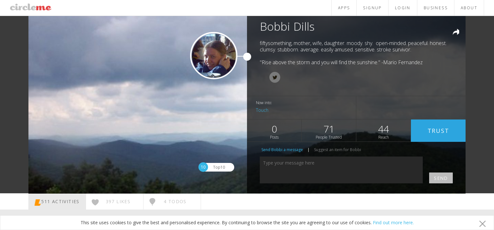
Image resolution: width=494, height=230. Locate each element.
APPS (344, 8)
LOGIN (403, 8)
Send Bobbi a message (282, 149)
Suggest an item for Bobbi (337, 149)
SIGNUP (372, 8)
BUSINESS (436, 8)
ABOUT (469, 8)
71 (329, 131)
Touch (262, 110)
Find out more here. (393, 222)
